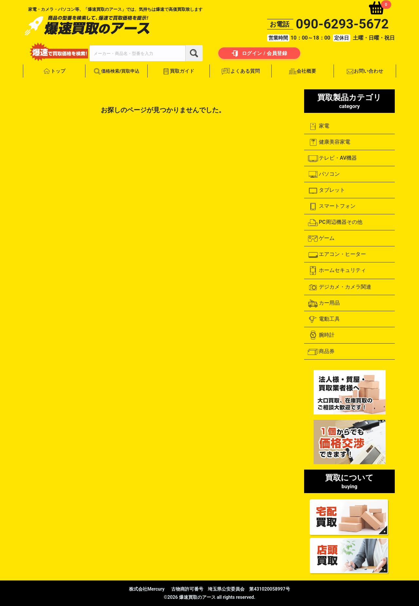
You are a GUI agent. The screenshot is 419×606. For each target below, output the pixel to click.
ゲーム (321, 238)
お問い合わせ (364, 71)
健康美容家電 (328, 142)
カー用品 (323, 303)
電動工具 (323, 319)
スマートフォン (331, 206)
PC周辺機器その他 (334, 222)
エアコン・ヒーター (336, 254)
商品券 (321, 352)
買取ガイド (178, 71)
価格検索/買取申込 (116, 71)
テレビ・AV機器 (332, 158)
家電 (318, 126)
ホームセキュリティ (336, 271)
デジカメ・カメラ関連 (339, 287)
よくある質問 (240, 71)
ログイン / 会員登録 (259, 53)
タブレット (326, 190)
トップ (54, 71)
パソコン (323, 174)
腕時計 (321, 335)
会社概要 (303, 71)
